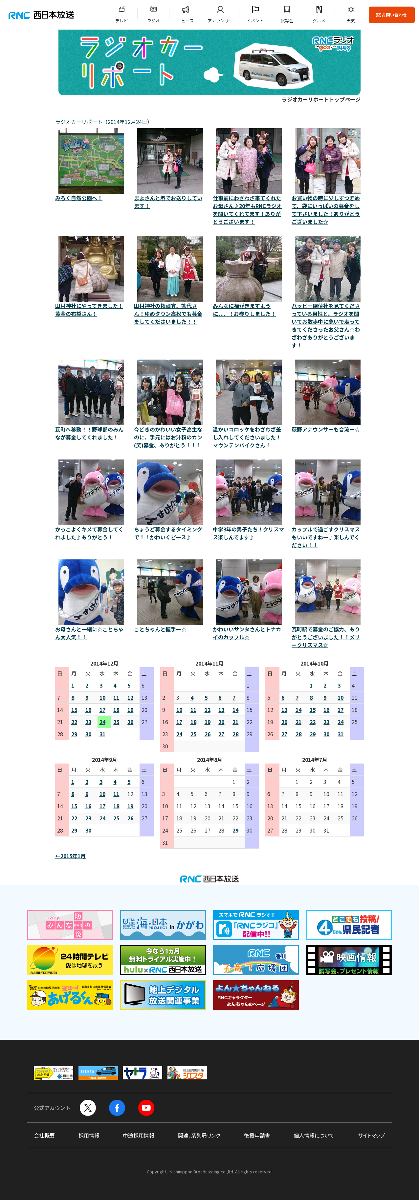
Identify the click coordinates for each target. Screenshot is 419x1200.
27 (221, 734)
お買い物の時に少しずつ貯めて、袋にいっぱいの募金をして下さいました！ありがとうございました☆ (328, 176)
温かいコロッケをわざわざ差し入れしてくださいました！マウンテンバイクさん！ (249, 404)
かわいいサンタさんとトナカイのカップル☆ (249, 600)
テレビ (121, 20)
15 (74, 710)
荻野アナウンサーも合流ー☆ (328, 396)
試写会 (287, 20)
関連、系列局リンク (199, 1135)
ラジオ (153, 20)
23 (88, 722)
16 (88, 710)
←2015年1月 (70, 856)
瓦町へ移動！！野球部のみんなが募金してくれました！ (91, 400)
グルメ (319, 20)
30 (88, 734)
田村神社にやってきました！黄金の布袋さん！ (91, 277)
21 (235, 722)
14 (235, 710)
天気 (350, 20)
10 (102, 697)
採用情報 (88, 1135)
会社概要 (44, 1135)
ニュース (185, 20)
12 (130, 697)
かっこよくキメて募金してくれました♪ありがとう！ (91, 500)
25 (116, 722)
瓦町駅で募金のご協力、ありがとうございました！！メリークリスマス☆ (328, 604)
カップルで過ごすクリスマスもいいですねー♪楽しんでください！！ (328, 504)
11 (116, 697)
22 (74, 722)
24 (102, 722)
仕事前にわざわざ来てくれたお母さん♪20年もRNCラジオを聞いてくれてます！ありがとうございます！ (249, 176)
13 (221, 710)
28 (235, 734)
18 (116, 710)
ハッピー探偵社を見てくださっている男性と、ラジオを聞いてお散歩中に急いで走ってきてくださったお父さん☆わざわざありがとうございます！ (328, 292)
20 (221, 722)
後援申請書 (257, 1135)
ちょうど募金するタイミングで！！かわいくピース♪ (170, 500)
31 (102, 734)
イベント (255, 20)
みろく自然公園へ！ (91, 165)
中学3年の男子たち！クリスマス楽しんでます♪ (249, 500)
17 (102, 710)
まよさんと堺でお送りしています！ (170, 169)
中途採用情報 (138, 1135)
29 (74, 734)
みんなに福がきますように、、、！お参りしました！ (249, 277)
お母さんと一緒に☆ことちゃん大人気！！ (91, 600)
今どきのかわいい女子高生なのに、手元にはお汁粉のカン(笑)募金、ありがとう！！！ (170, 404)
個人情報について (314, 1135)
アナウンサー (220, 20)
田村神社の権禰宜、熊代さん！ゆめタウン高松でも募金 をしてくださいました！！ (170, 280)
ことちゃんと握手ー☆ (170, 596)
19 (130, 710)
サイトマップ (371, 1135)
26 (130, 722)
